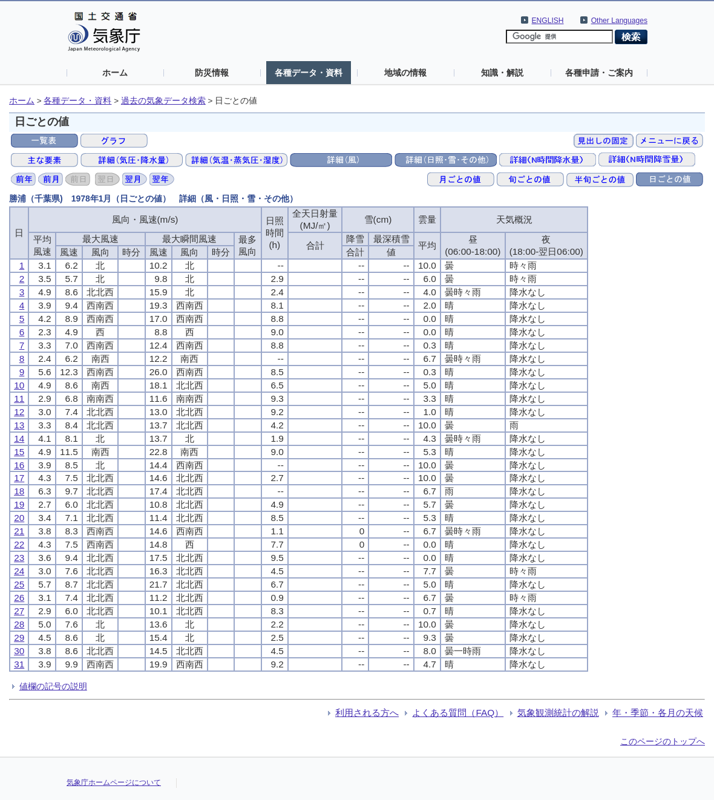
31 (19, 664)
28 (19, 624)
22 (19, 544)
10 (19, 385)
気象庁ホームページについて (114, 782)
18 (19, 491)
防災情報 (212, 72)
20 (19, 518)
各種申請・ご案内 (599, 72)
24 (19, 571)
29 (19, 637)
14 (19, 438)
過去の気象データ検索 (163, 100)
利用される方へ (367, 712)
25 (19, 584)
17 (19, 478)
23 (19, 557)
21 (19, 531)
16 (19, 465)
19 (19, 504)
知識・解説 (502, 72)
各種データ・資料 (308, 72)
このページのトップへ (662, 741)
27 (19, 611)
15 (19, 452)
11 (19, 398)
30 (19, 651)
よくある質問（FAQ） (457, 712)
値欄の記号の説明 (53, 686)
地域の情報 (405, 72)
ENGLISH (548, 20)
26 (19, 597)
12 (19, 412)
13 (19, 425)
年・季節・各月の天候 (657, 712)
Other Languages (619, 20)
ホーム (115, 72)
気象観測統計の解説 (558, 712)
